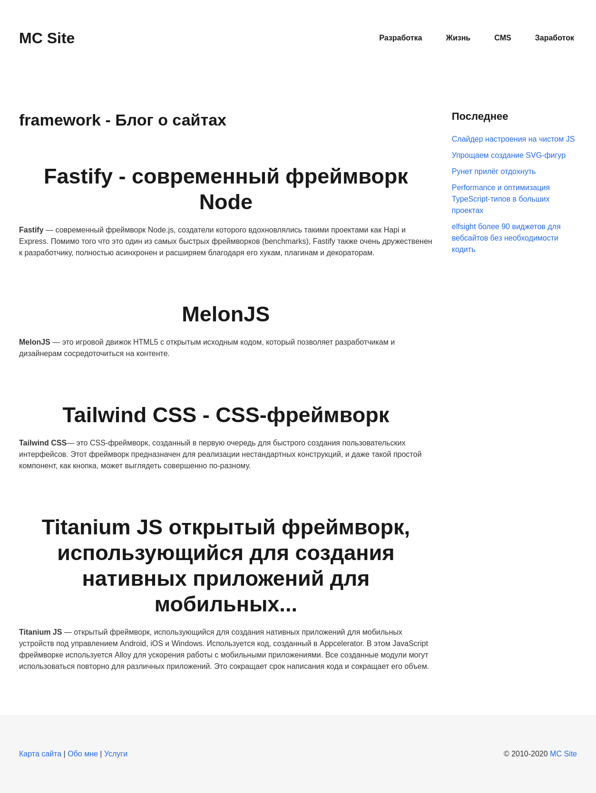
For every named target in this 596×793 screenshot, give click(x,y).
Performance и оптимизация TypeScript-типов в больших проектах (501, 199)
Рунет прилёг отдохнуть (494, 171)
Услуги (115, 754)
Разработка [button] (400, 38)
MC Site (563, 754)
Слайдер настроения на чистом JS (513, 139)
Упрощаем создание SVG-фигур (509, 155)
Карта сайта (40, 754)
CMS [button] (502, 38)
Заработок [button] (554, 38)
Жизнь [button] (458, 38)
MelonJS (226, 314)
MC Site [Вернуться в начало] (47, 38)
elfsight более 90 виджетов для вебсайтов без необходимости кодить (506, 237)
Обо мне (83, 754)
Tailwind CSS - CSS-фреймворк (226, 415)
